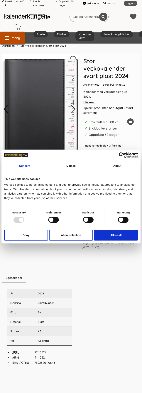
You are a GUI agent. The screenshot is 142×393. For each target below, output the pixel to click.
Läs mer (89, 102)
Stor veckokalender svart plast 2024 (43, 45)
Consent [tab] (24, 165)
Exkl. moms (109, 3)
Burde (41, 34)
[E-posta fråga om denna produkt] (130, 121)
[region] (40, 278)
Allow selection (71, 235)
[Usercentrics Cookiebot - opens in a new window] (121, 155)
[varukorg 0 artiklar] (19, 27)
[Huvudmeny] (12, 38)
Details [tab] (71, 165)
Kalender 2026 (85, 36)
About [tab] (117, 165)
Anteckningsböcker (116, 34)
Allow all (116, 235)
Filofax (61, 34)
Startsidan (8, 45)
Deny (26, 235)
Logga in (131, 3)
